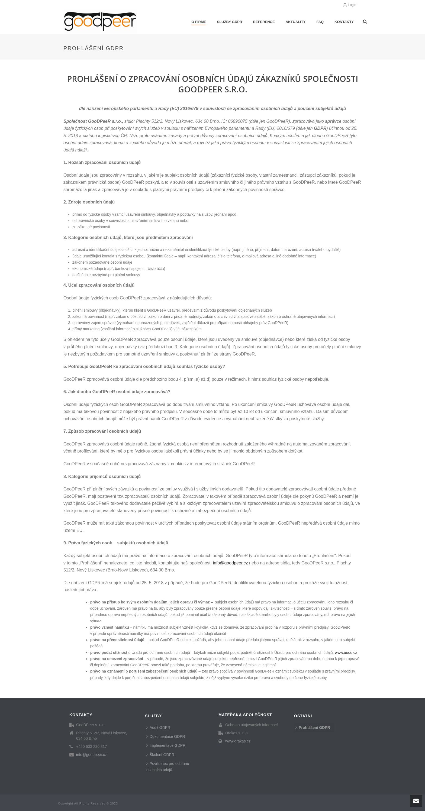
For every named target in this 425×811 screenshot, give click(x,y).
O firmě (198, 22)
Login (349, 5)
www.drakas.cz (237, 741)
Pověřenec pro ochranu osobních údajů (167, 766)
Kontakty (344, 22)
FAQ (320, 22)
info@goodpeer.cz (91, 754)
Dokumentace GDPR (165, 736)
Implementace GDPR (165, 745)
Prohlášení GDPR (312, 727)
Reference (264, 22)
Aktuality (296, 22)
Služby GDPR (229, 22)
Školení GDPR (160, 754)
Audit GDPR (158, 727)
